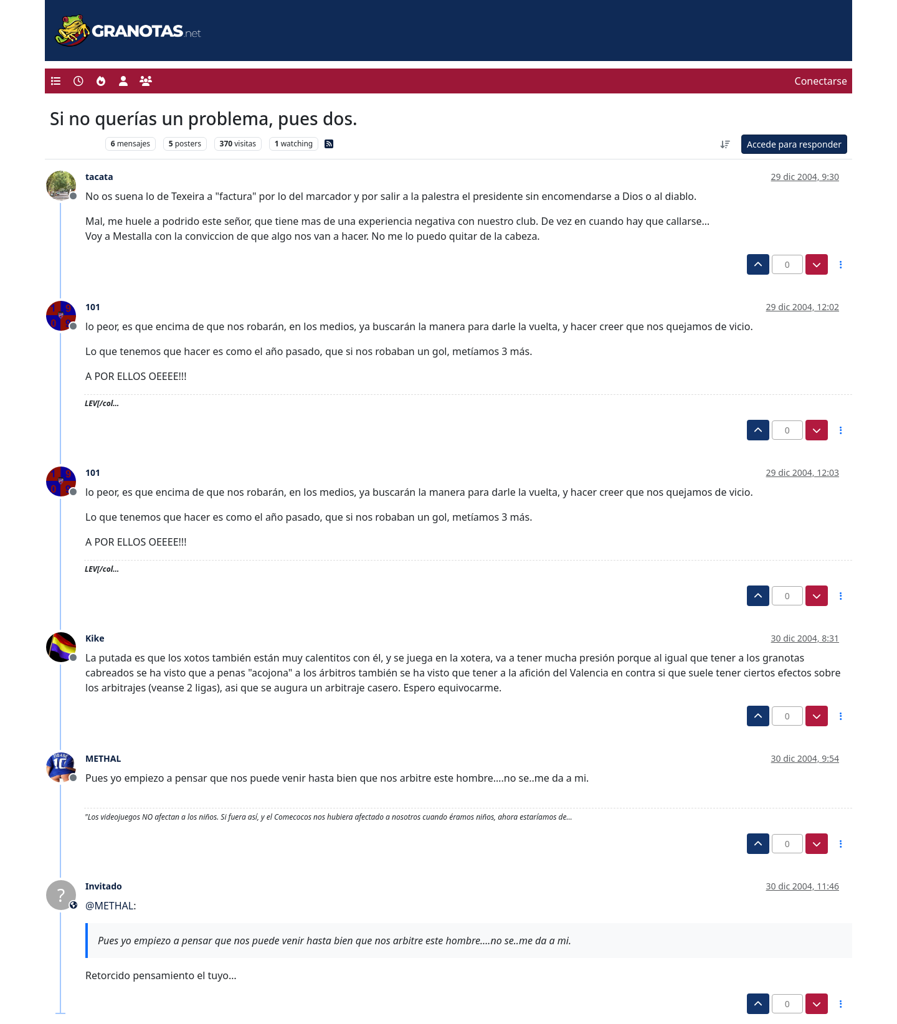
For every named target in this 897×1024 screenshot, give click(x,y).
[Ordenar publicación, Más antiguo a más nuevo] (725, 144)
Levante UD (74, 143)
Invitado (103, 886)
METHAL (103, 758)
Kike (95, 638)
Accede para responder (794, 144)
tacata (99, 177)
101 (92, 307)
